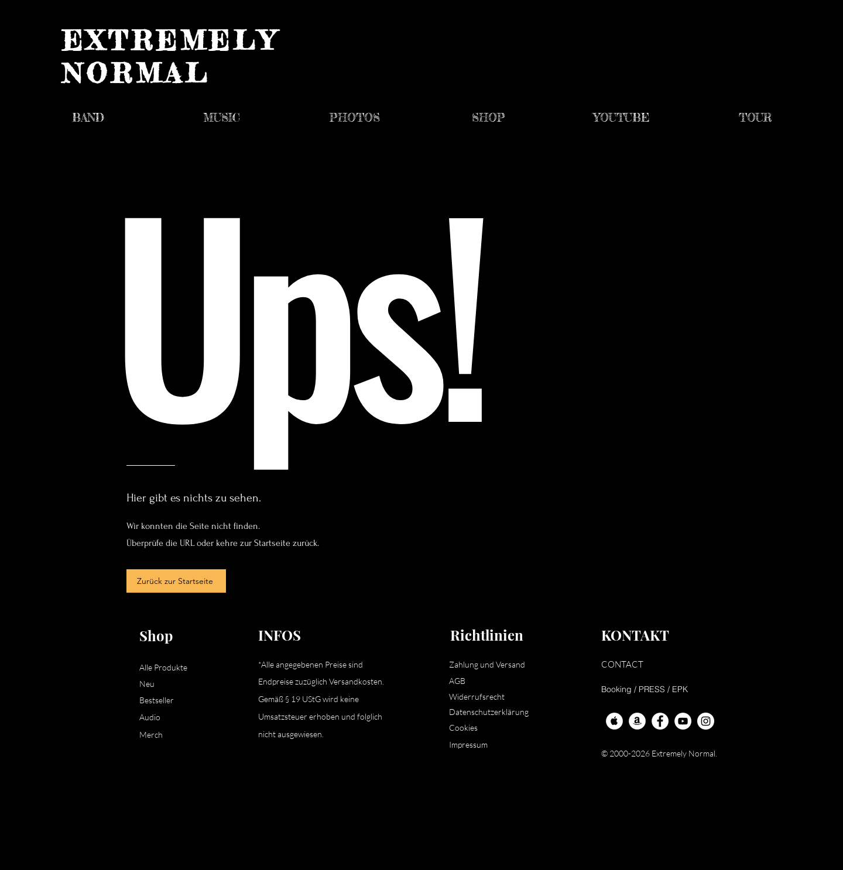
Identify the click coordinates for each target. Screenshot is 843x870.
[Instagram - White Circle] (705, 721)
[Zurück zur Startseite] (176, 581)
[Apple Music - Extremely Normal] (614, 721)
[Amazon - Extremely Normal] (637, 721)
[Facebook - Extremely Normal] (660, 721)
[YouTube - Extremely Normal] (682, 721)
